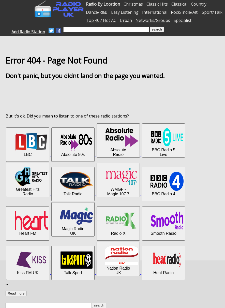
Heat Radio (167, 263)
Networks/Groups (153, 20)
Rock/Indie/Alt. (184, 12)
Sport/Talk (212, 12)
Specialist (182, 20)
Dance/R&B (97, 12)
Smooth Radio (167, 223)
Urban (126, 20)
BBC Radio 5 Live (167, 142)
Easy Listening (125, 12)
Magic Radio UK (76, 221)
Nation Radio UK (121, 260)
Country (198, 4)
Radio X (121, 223)
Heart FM (31, 223)
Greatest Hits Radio (31, 181)
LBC (31, 144)
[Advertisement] (112, 96)
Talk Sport (76, 263)
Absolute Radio (121, 142)
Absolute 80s (76, 144)
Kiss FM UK (31, 263)
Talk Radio (76, 184)
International (154, 12)
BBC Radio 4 (167, 184)
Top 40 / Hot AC (101, 20)
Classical (179, 4)
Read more (16, 293)
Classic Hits (157, 4)
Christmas (133, 4)
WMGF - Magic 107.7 (121, 181)
